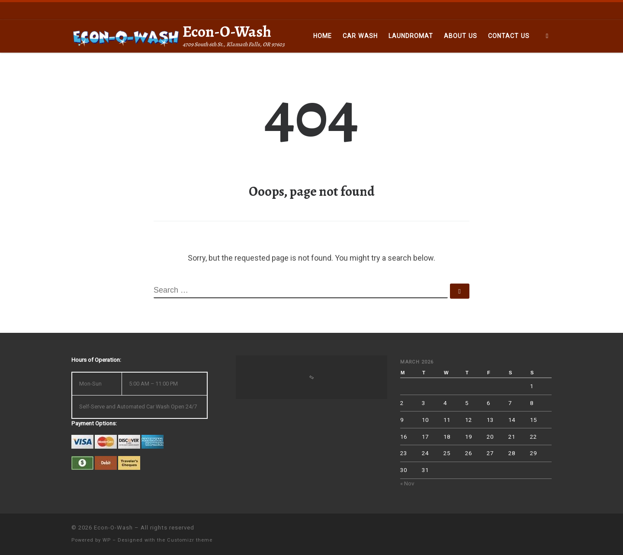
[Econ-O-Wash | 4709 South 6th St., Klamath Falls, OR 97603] (125, 35)
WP (107, 540)
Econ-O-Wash (113, 527)
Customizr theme (189, 540)
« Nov (407, 483)
